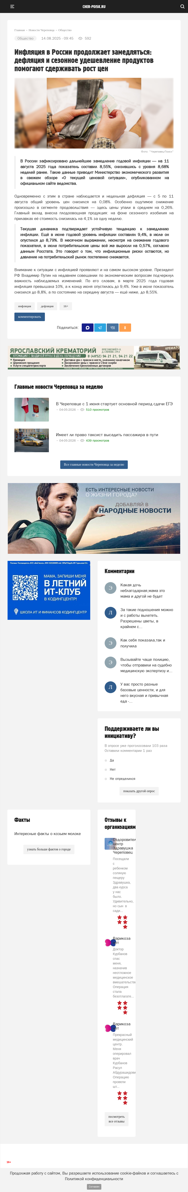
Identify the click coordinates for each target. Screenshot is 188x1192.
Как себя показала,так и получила (142, 643)
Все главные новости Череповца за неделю (94, 464)
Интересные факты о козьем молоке (47, 833)
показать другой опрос (139, 791)
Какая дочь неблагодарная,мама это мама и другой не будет (142, 591)
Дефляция (47, 306)
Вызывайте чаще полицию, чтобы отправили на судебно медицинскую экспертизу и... (146, 665)
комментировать (29, 317)
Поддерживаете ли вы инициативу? (132, 732)
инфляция (24, 306)
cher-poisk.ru (94, 6)
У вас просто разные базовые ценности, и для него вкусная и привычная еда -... (144, 693)
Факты (22, 820)
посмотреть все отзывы (116, 1119)
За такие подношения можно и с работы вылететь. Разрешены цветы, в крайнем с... (146, 618)
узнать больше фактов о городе (49, 849)
